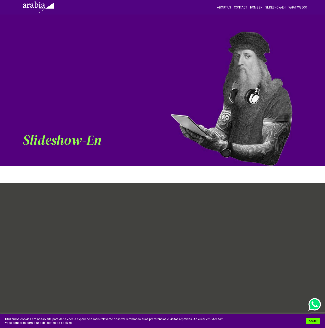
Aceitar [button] (313, 320)
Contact (240, 7)
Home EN (256, 7)
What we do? (298, 7)
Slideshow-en (275, 7)
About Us (224, 7)
